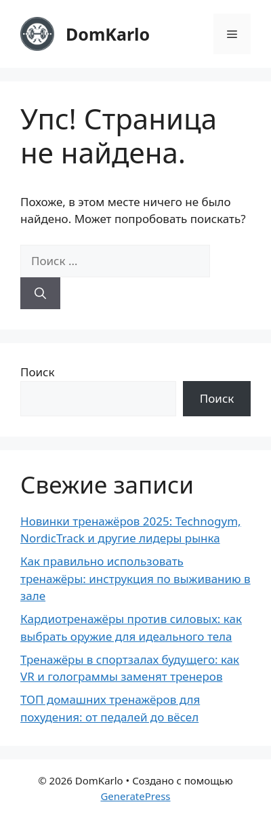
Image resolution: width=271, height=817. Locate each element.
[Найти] (40, 293)
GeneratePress (135, 796)
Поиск (37, 372)
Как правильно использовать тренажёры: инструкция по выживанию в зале (135, 578)
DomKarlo (108, 33)
